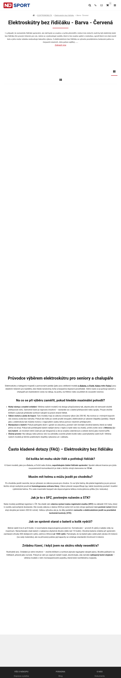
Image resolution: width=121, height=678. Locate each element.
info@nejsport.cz (63, 632)
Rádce (60, 579)
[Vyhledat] (87, 5)
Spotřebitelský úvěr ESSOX (21, 590)
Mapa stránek (49, 673)
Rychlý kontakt (85, 632)
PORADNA (60, 571)
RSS (57, 673)
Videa (99, 594)
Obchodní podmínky (21, 579)
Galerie (100, 579)
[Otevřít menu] (114, 5)
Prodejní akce (100, 590)
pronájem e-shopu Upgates (85, 673)
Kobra (98, 285)
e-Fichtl (90, 285)
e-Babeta (82, 285)
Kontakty (100, 583)
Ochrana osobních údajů (21, 583)
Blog (60, 575)
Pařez (108, 285)
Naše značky (99, 586)
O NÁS (100, 571)
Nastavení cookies (67, 673)
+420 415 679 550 (40, 632)
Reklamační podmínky (21, 586)
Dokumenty (100, 575)
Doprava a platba (21, 575)
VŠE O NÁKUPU (21, 571)
